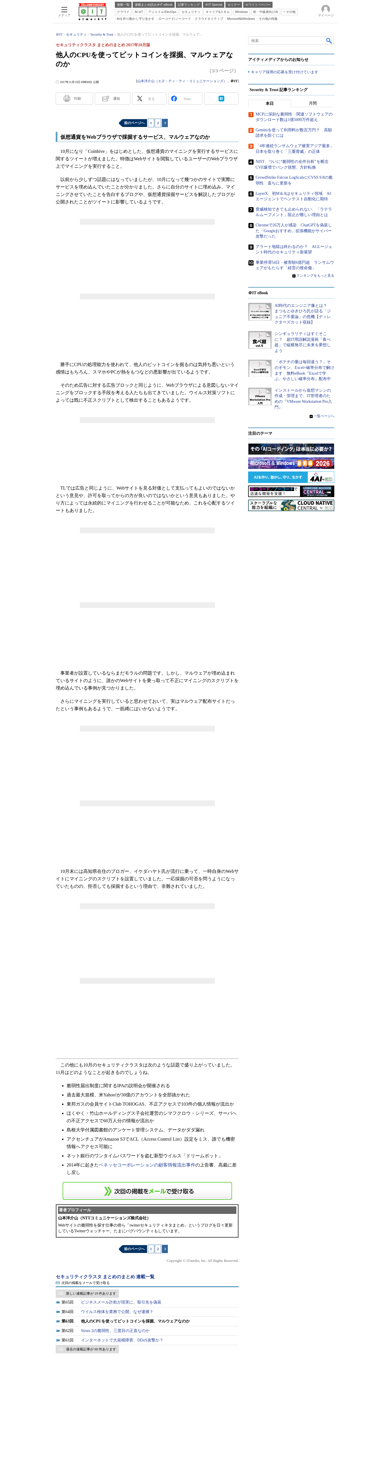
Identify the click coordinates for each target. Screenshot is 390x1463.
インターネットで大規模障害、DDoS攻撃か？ (122, 1340)
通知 (116, 99)
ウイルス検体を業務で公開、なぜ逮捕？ (117, 1312)
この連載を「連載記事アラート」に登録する (147, 1191)
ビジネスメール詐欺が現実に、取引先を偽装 (121, 1302)
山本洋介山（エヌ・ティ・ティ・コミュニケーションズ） (182, 81)
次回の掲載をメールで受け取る (85, 1283)
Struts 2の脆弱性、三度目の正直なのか (115, 1331)
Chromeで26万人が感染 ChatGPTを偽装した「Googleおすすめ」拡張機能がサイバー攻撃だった (294, 230)
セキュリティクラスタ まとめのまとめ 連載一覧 (105, 1276)
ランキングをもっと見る (315, 276)
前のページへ (134, 123)
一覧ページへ (324, 416)
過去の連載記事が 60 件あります (91, 1349)
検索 (329, 40)
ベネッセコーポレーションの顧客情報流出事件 (147, 1164)
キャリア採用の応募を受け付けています (284, 72)
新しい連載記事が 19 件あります (91, 1293)
